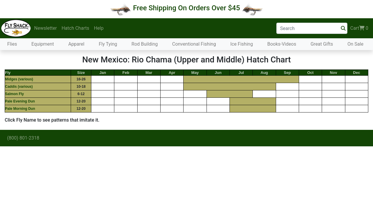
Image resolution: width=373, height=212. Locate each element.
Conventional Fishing (194, 44)
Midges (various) (19, 79)
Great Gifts (322, 44)
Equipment (43, 44)
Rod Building (144, 44)
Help (99, 28)
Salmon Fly (14, 94)
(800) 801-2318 (23, 138)
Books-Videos (281, 44)
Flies (12, 44)
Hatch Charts (75, 28)
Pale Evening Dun (20, 101)
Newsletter (45, 28)
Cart (359, 28)
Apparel (76, 44)
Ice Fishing (241, 44)
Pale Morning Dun (20, 109)
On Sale (355, 44)
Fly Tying (108, 44)
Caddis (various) (19, 87)
